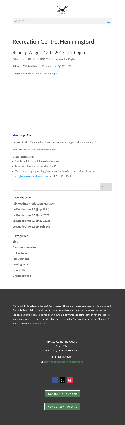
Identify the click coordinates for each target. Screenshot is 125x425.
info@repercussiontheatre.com (63, 361)
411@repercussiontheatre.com (31, 176)
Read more (39, 323)
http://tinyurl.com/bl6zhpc (42, 73)
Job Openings (21, 258)
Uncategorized (22, 276)
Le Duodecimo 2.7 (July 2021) (31, 209)
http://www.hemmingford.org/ (39, 149)
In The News (20, 253)
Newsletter (20, 270)
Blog (15, 241)
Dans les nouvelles (24, 247)
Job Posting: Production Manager (34, 203)
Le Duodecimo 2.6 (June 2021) (31, 215)
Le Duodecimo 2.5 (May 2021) (31, 221)
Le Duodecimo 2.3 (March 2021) (33, 226)
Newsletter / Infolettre (62, 406)
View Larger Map (22, 135)
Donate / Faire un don (62, 394)
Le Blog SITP (20, 264)
